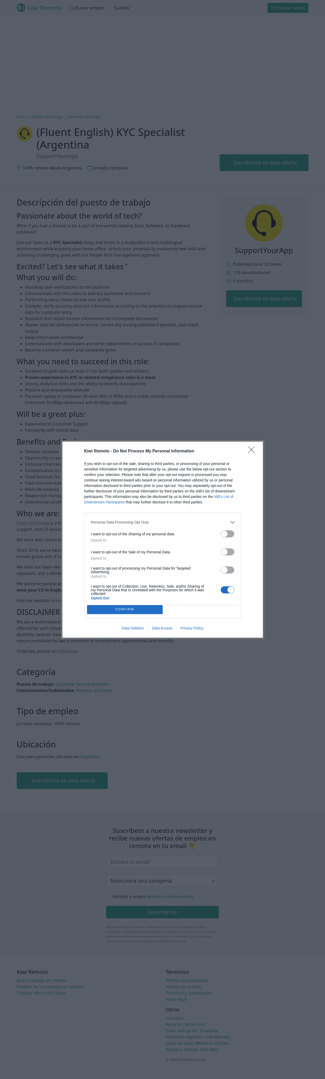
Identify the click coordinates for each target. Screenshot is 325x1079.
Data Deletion (133, 628)
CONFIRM (125, 609)
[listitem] (162, 522)
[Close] (253, 451)
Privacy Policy (191, 628)
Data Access (162, 628)
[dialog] (162, 539)
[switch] (227, 533)
